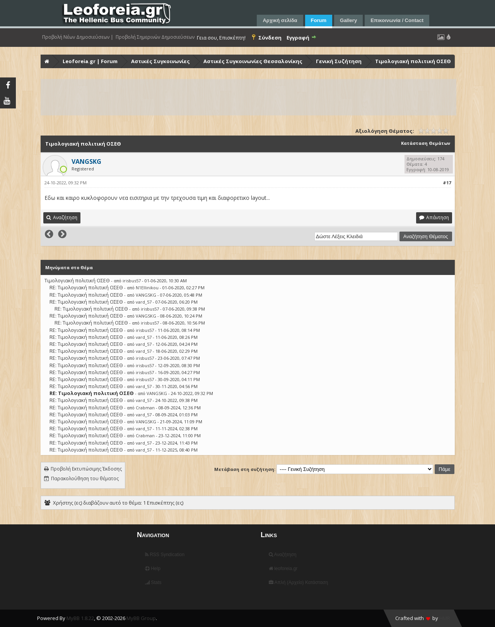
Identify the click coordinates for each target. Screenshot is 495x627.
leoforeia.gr (283, 568)
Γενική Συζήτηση (339, 61)
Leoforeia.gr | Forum (90, 61)
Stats (153, 582)
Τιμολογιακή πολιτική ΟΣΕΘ (413, 61)
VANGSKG (146, 295)
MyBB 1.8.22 (80, 618)
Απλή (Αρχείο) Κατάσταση (298, 582)
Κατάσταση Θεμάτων (425, 143)
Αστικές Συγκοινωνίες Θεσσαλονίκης (252, 61)
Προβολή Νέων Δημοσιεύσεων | (77, 37)
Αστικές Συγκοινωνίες (160, 61)
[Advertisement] (248, 97)
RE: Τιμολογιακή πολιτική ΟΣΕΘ (86, 287)
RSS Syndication (164, 554)
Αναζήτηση (283, 554)
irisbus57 (132, 280)
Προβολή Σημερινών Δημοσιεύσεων (155, 37)
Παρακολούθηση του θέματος (85, 478)
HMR (444, 618)
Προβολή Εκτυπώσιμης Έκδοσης (86, 469)
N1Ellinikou (147, 287)
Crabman (145, 408)
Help (152, 568)
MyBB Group (141, 618)
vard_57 (144, 302)
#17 (447, 183)
